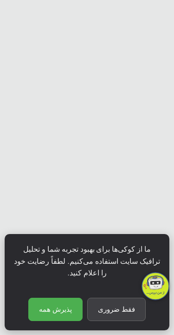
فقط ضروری (116, 309)
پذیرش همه (55, 309)
